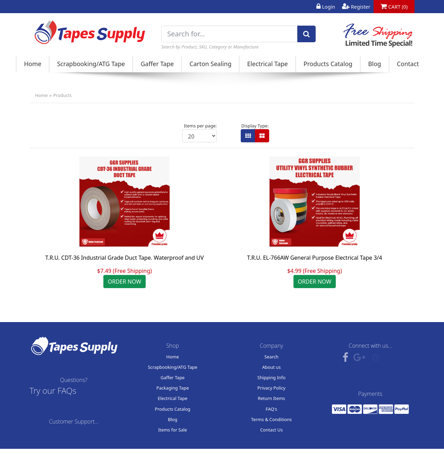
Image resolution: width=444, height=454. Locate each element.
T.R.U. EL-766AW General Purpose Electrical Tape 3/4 (314, 257)
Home (32, 64)
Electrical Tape (267, 64)
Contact (408, 64)
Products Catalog (328, 64)
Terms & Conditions (271, 419)
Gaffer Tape (157, 64)
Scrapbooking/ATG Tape (91, 64)
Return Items (271, 398)
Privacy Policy (271, 388)
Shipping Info (271, 377)
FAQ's (271, 409)
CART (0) (394, 6)
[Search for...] (229, 34)
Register (356, 6)
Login (325, 6)
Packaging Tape (172, 388)
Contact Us (271, 430)
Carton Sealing (210, 64)
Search (271, 357)
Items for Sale (172, 430)
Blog (374, 64)
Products (62, 95)
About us (271, 367)
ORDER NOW (125, 281)
